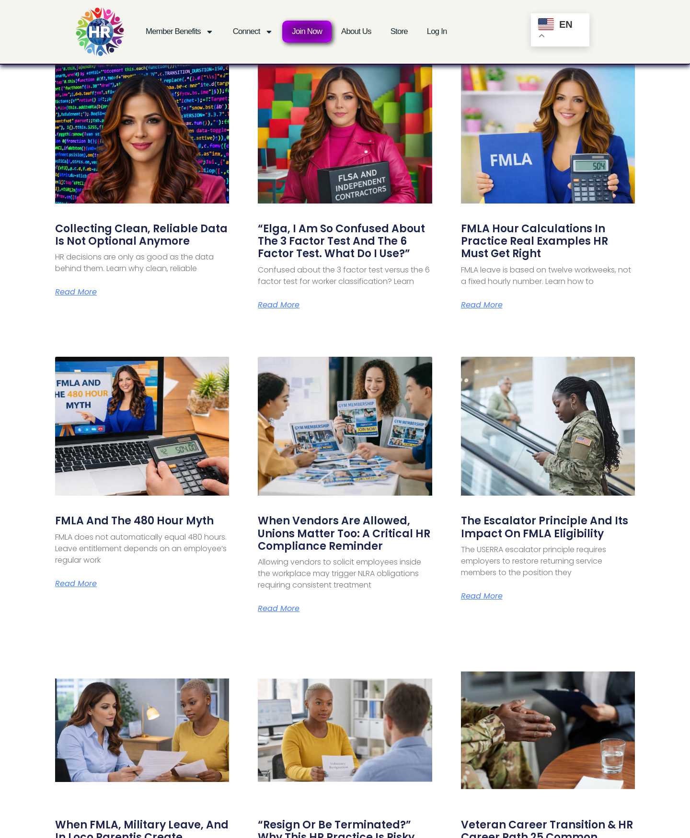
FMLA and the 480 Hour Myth (134, 520)
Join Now (307, 31)
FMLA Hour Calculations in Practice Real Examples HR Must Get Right (534, 241)
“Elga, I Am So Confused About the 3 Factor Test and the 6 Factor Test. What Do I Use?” (341, 241)
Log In (437, 31)
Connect (253, 32)
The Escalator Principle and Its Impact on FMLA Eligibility (544, 527)
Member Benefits (180, 32)
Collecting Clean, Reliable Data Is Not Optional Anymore (141, 235)
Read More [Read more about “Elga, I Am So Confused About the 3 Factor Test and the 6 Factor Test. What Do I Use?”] (278, 305)
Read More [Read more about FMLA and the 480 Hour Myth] (76, 584)
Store (399, 31)
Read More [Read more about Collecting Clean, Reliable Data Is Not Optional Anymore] (76, 292)
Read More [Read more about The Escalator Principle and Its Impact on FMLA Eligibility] (482, 596)
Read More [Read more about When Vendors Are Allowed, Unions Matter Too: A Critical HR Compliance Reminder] (278, 608)
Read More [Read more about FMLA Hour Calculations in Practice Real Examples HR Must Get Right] (482, 305)
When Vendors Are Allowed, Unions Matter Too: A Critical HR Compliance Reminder (344, 533)
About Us (356, 31)
